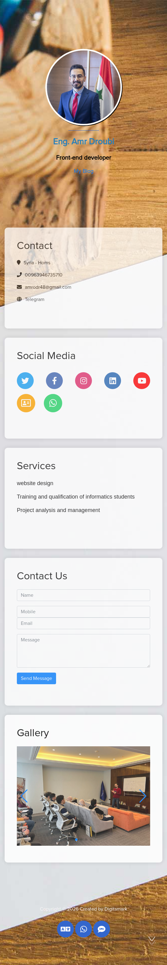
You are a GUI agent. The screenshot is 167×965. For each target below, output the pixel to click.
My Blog (83, 171)
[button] (143, 796)
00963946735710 (43, 275)
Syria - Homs (37, 262)
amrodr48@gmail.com (47, 287)
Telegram (34, 299)
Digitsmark (115, 909)
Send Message (36, 678)
